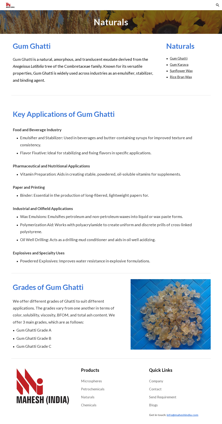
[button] (217, 5)
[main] (111, 22)
